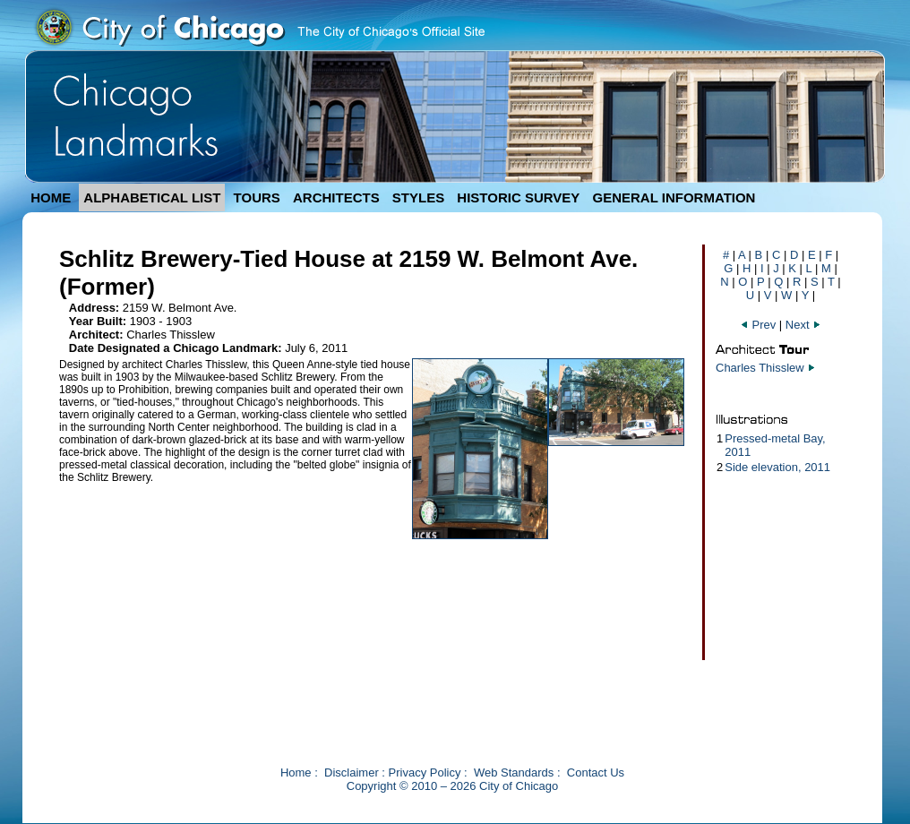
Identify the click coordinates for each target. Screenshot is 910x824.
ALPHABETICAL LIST (151, 197)
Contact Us (595, 772)
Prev (759, 324)
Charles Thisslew (760, 367)
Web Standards (514, 772)
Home (296, 772)
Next (803, 324)
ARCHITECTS (336, 197)
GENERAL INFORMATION (674, 197)
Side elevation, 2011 (777, 467)
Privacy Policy (425, 772)
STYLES (418, 197)
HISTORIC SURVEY (518, 197)
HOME (50, 197)
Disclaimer (351, 772)
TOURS (257, 197)
